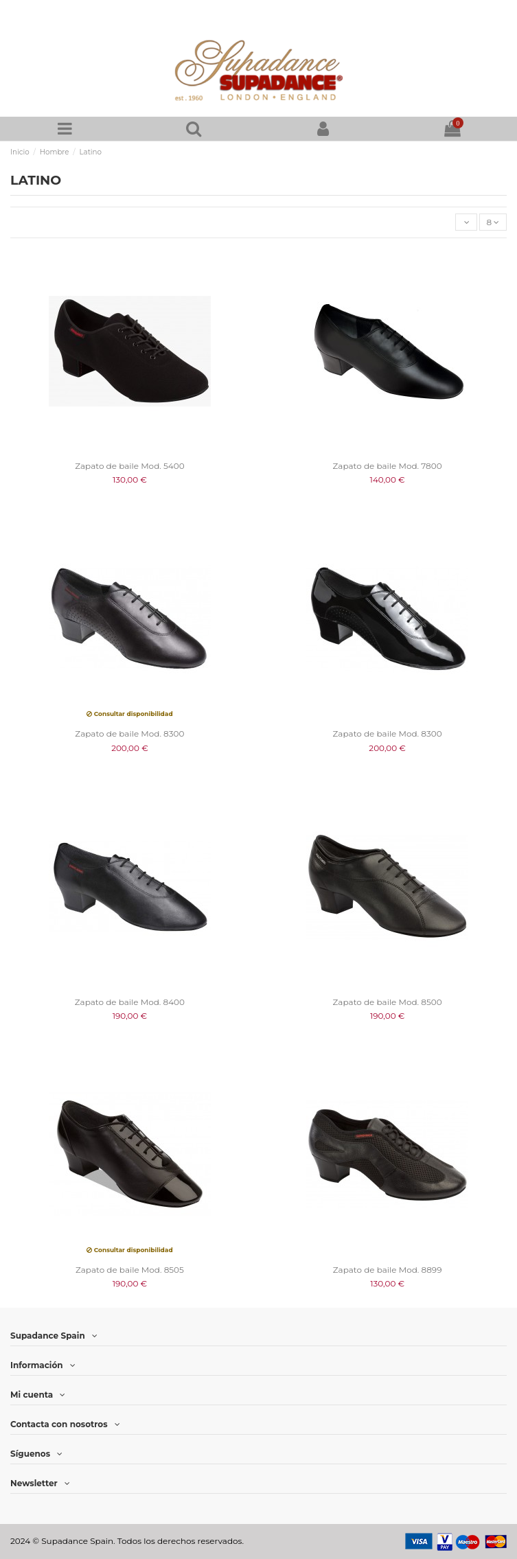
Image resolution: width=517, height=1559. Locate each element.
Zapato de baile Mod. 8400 (130, 1002)
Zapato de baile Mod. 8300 (129, 733)
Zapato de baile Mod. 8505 (130, 1269)
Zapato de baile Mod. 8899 (387, 1269)
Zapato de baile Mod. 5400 (129, 466)
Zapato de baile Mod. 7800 (387, 466)
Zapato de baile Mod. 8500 (387, 1002)
